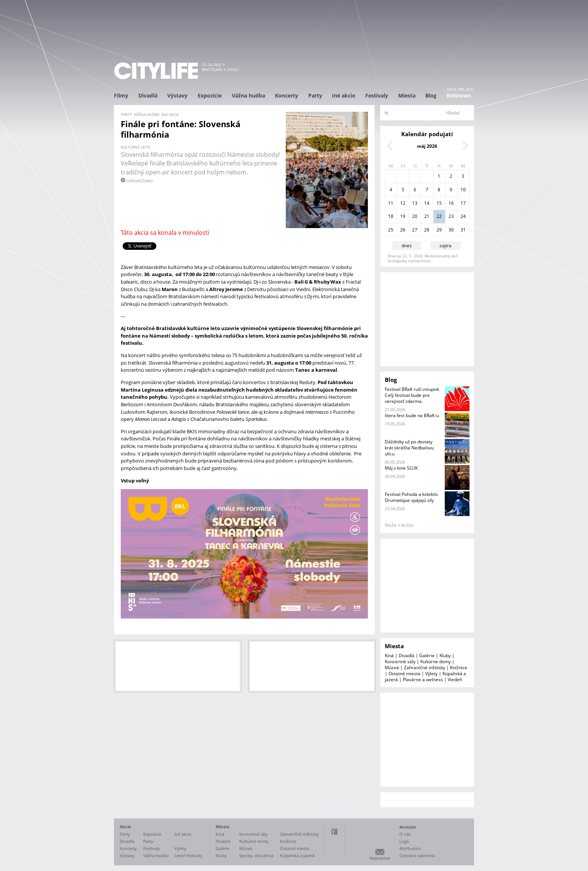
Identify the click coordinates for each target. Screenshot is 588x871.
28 (426, 230)
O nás (405, 834)
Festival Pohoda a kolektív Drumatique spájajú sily (411, 497)
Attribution (410, 848)
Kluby (445, 655)
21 (426, 216)
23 (451, 216)
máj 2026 (427, 146)
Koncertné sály (400, 661)
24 (463, 216)
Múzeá (392, 667)
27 (414, 230)
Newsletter (380, 858)
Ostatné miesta (404, 673)
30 (451, 230)
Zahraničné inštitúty (424, 667)
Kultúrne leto (135, 147)
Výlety (431, 673)
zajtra (446, 245)
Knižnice (458, 667)
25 (390, 230)
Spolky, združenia (256, 855)
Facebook (334, 831)
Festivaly (376, 95)
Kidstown (459, 95)
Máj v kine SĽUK (401, 468)
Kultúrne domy (435, 661)
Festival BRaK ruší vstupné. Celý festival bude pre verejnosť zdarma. (412, 395)
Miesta (407, 95)
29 (439, 230)
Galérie (427, 655)
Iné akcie (343, 95)
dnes (407, 245)
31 (463, 230)
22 (439, 216)
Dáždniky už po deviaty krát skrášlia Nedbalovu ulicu (409, 448)
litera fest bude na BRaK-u (412, 415)
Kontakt (407, 827)
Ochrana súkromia (417, 855)
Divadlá (148, 95)
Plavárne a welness (423, 679)
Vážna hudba (248, 95)
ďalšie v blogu (399, 525)
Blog (430, 95)
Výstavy (177, 95)
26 (402, 230)
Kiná (389, 655)
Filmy (121, 95)
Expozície (210, 95)
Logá (404, 841)
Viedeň (455, 679)
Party (315, 95)
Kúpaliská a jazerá (297, 855)
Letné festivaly (188, 855)
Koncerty (286, 95)
